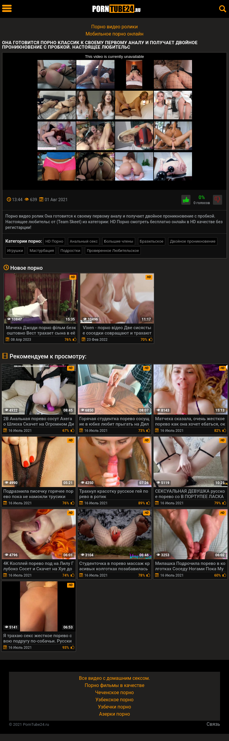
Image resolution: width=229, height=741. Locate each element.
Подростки (70, 250)
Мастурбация (42, 250)
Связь (213, 724)
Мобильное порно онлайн (114, 34)
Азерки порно (114, 714)
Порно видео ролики (114, 27)
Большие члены (118, 241)
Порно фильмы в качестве (114, 685)
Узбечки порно (114, 707)
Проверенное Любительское (113, 250)
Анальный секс (84, 241)
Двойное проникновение (193, 241)
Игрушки (15, 250)
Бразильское (151, 241)
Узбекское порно (114, 700)
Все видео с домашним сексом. (114, 678)
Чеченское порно (114, 692)
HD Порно (54, 241)
